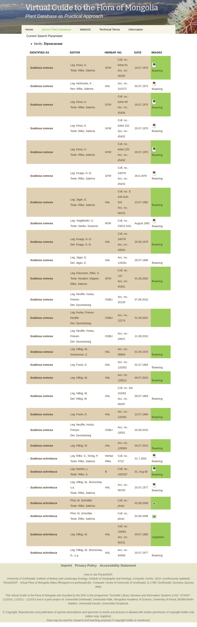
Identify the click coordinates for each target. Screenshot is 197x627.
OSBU (109, 299)
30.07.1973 (141, 86)
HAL (107, 86)
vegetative (158, 537)
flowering (157, 204)
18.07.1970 (141, 67)
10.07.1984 (141, 414)
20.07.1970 (141, 128)
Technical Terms (109, 29)
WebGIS (85, 29)
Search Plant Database (56, 29)
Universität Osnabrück (115, 603)
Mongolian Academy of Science (132, 599)
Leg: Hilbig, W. (79, 377)
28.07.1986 (141, 260)
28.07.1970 (141, 152)
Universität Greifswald (78, 599)
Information (136, 29)
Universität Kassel (89, 603)
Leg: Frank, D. (78, 364)
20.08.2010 (141, 430)
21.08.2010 (141, 336)
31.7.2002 (141, 458)
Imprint (66, 565)
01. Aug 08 (141, 471)
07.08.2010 (141, 299)
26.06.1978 (141, 241)
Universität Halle (102, 599)
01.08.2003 (141, 278)
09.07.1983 (141, 396)
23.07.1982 (141, 202)
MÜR (108, 223)
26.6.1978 (141, 175)
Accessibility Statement (118, 565)
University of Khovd (164, 599)
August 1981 (142, 223)
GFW (108, 67)
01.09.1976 (141, 351)
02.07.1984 (141, 364)
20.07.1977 (141, 487)
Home (29, 29)
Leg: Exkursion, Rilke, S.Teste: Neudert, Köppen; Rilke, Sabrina (85, 278)
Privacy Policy (86, 565)
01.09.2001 (141, 317)
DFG (83, 595)
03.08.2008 (141, 503)
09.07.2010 (141, 377)
